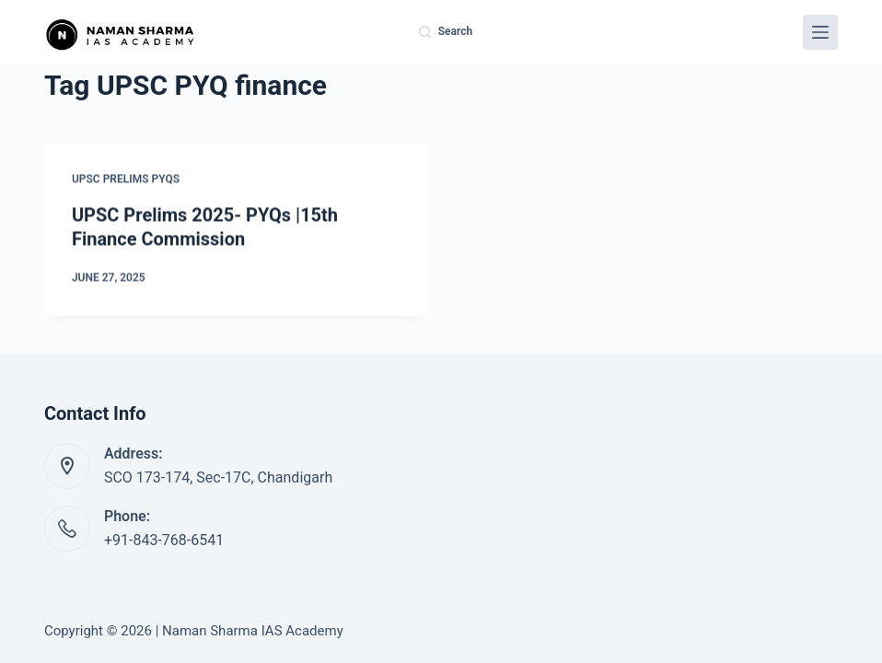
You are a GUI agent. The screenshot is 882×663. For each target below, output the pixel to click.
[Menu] (820, 32)
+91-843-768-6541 (164, 540)
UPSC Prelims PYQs (126, 179)
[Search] (445, 32)
